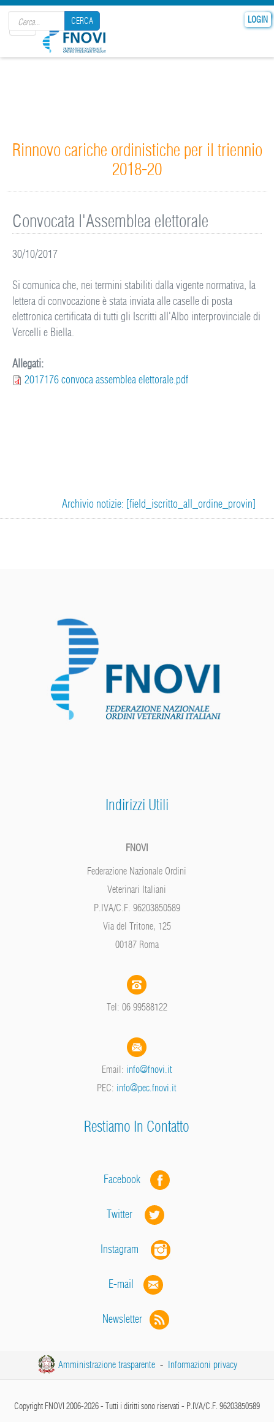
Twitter (137, 1214)
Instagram (137, 1249)
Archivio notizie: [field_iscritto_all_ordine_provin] (159, 504)
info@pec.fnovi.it (146, 1088)
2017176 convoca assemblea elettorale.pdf (106, 379)
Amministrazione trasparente (106, 1364)
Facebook (125, 1179)
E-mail (121, 1284)
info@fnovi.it (149, 1069)
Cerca (82, 20)
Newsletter (137, 1319)
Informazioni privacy (202, 1364)
